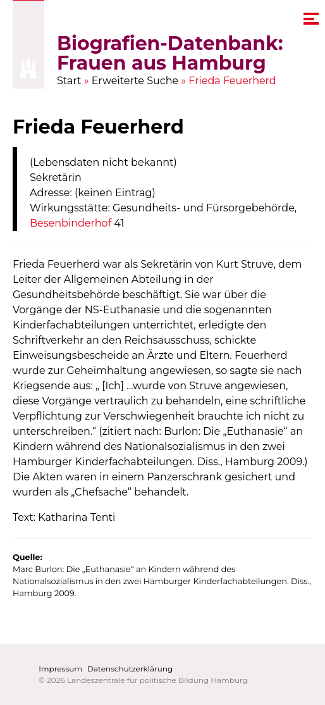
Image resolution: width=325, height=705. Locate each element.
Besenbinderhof (70, 223)
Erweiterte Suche (135, 81)
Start (69, 81)
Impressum (60, 668)
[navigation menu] (311, 19)
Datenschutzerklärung (130, 668)
